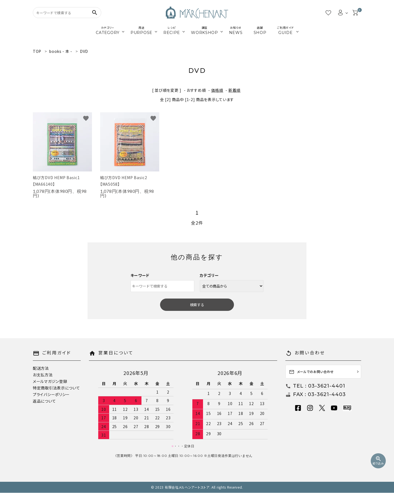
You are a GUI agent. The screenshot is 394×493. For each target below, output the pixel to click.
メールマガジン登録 (50, 381)
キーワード (140, 275)
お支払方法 (43, 374)
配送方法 (41, 368)
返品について (44, 401)
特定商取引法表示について (56, 388)
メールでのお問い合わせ (311, 372)
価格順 (217, 90)
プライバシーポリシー (51, 394)
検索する (197, 304)
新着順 (234, 90)
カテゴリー (209, 275)
